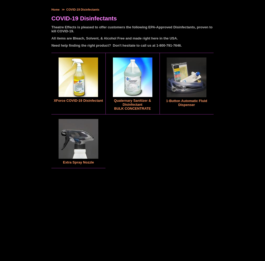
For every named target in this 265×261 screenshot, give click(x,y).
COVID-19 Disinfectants (82, 9)
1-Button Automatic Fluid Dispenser (186, 103)
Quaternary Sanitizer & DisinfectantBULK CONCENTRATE (132, 104)
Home (55, 9)
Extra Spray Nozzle (78, 162)
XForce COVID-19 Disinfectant (78, 101)
